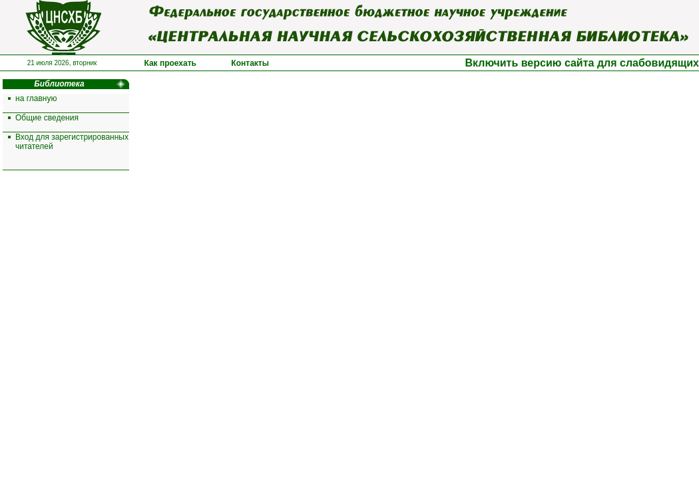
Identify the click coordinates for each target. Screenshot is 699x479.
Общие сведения (47, 117)
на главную (36, 98)
